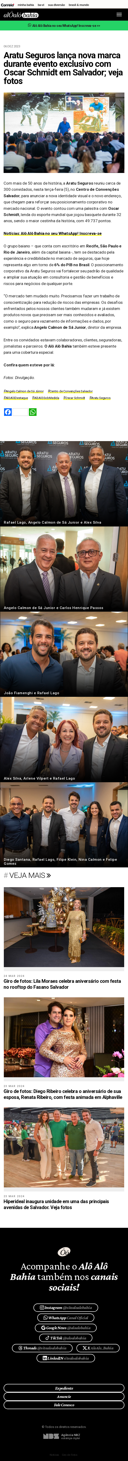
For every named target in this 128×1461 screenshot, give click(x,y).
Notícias (54, 1454)
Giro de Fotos (69, 1454)
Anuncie (64, 1396)
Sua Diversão (56, 5)
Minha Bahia (26, 5)
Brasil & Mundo (79, 5)
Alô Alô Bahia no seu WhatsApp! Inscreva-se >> (64, 26)
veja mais (30, 875)
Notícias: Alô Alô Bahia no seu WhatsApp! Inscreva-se (53, 233)
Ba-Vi (41, 5)
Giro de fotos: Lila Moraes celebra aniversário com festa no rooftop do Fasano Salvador (62, 984)
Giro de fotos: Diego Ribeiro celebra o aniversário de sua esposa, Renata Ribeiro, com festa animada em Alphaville (63, 1094)
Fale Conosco (64, 1404)
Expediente (64, 1388)
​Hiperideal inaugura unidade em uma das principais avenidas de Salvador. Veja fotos (56, 1204)
